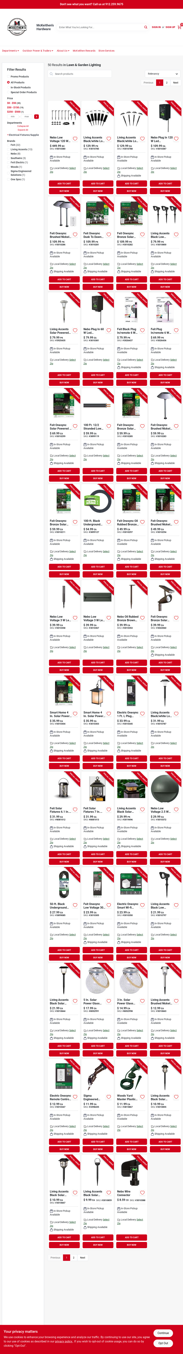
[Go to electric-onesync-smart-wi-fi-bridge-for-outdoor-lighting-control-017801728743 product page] (131, 914)
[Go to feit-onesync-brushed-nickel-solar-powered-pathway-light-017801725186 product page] (165, 435)
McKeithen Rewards (84, 50)
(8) (15, 153)
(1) (19, 162)
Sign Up (170, 27)
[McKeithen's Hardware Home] (18, 27)
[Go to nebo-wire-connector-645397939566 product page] (131, 1202)
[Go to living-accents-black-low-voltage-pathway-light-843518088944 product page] (165, 244)
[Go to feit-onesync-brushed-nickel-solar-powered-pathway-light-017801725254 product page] (64, 244)
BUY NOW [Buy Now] (64, 191)
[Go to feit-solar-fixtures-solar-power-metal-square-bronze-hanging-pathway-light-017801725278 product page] (97, 819)
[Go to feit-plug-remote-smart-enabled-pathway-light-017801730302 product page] (165, 340)
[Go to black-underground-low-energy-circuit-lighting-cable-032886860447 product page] (64, 914)
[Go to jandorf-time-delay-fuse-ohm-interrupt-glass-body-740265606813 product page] (97, 1106)
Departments (9, 50)
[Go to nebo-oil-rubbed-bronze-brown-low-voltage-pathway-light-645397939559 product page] (131, 627)
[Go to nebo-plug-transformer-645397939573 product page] (97, 340)
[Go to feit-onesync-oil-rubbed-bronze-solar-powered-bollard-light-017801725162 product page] (131, 531)
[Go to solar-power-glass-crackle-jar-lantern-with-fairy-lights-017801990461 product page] (131, 1010)
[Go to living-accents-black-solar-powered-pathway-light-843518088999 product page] (64, 1202)
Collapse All (23, 126)
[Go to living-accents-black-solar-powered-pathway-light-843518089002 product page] (165, 1106)
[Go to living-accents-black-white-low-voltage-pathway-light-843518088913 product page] (165, 723)
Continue (163, 1333)
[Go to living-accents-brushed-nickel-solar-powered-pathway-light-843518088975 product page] (165, 1010)
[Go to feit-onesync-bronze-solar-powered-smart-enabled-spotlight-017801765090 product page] (165, 627)
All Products (17, 82)
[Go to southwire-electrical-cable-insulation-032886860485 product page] (97, 435)
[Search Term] (102, 27)
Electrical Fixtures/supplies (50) (27, 134)
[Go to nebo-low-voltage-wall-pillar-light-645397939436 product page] (165, 819)
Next (175, 82)
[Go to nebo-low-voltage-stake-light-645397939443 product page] (64, 627)
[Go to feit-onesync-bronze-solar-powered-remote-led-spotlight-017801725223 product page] (131, 244)
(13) (21, 149)
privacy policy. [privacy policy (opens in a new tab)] (64, 1341)
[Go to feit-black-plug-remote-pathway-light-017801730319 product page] (131, 340)
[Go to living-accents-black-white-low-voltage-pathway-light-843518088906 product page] (97, 148)
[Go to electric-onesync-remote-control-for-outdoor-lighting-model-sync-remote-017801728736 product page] (64, 1106)
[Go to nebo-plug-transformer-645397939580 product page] (165, 148)
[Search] (146, 27)
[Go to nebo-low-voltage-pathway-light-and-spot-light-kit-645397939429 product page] (64, 148)
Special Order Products (24, 92)
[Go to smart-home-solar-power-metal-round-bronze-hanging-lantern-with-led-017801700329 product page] (64, 723)
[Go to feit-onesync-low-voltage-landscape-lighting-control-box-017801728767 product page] (97, 914)
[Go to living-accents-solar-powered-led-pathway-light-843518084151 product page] (64, 340)
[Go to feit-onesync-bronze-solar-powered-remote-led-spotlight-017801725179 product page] (64, 531)
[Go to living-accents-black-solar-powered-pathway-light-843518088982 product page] (64, 1010)
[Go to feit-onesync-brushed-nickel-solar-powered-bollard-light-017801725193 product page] (165, 531)
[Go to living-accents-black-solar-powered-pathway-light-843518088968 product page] (97, 1202)
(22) (15, 144)
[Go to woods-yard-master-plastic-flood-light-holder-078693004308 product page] (131, 1106)
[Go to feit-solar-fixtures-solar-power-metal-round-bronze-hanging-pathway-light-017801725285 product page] (64, 819)
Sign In (156, 27)
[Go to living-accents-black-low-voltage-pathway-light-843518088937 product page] (165, 914)
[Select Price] (36, 116)
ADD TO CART (64, 183)
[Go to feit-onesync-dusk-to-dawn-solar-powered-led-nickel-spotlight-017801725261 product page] (97, 244)
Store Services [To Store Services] (106, 50)
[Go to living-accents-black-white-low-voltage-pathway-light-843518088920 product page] (131, 148)
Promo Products (20, 76)
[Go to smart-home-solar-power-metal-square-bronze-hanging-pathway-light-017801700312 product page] (97, 723)
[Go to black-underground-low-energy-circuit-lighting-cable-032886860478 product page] (97, 531)
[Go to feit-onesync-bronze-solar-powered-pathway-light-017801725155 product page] (131, 435)
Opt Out (163, 1343)
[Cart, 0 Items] (179, 27)
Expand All (23, 130)
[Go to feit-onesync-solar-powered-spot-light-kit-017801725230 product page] (64, 435)
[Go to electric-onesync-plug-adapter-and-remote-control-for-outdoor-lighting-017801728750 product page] (131, 723)
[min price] (13, 116)
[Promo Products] (8, 76)
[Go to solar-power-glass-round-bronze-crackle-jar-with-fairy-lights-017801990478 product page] (97, 1010)
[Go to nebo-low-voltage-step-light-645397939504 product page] (97, 627)
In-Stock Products (21, 87)
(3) (18, 158)
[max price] (26, 116)
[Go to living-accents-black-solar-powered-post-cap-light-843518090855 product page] (131, 819)
